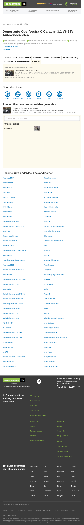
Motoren (60, 426)
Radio (46, 289)
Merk (15, 58)
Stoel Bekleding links (51, 207)
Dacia (32, 491)
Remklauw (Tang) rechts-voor (54, 275)
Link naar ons (20, 510)
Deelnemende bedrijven (71, 10)
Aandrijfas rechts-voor (51, 202)
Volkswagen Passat (9, 366)
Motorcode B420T (9, 217)
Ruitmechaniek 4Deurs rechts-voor (55, 337)
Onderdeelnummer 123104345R (14, 294)
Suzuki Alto (6, 231)
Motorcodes (61, 421)
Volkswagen (75, 491)
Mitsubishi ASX (8, 323)
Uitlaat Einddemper (50, 178)
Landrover (47, 491)
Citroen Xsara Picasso (10, 236)
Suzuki (73, 481)
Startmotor (47, 217)
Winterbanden (18, 98)
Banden (7, 98)
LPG (49, 98)
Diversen (47, 279)
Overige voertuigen (22, 62)
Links (11, 510)
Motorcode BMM (8, 178)
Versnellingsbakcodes (64, 456)
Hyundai (46, 481)
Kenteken (7, 58)
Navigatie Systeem (50, 357)
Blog (4, 515)
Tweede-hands (62, 446)
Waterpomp (48, 347)
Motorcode (37, 58)
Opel (59, 491)
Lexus (46, 496)
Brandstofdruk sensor (51, 188)
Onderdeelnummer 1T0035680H (14, 357)
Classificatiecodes (11, 46)
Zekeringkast (48, 236)
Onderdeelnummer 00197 (11, 221)
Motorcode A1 (7, 212)
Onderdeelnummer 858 (10, 241)
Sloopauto (36, 62)
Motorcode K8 (7, 275)
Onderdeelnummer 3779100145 (13, 270)
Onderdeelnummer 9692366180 (13, 226)
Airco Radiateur (49, 323)
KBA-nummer (8, 62)
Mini (58, 476)
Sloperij (59, 442)
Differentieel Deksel (50, 212)
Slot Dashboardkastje (51, 197)
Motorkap (47, 255)
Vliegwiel (47, 294)
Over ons (38, 510)
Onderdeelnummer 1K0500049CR (14, 250)
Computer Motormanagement (54, 226)
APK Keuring (34, 396)
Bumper (32, 426)
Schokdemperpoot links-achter (54, 318)
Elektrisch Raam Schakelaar (53, 241)
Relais (46, 308)
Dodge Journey (8, 347)
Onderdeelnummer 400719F (12, 337)
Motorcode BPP (8, 183)
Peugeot (60, 496)
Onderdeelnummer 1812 (11, 284)
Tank (45, 246)
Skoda (73, 476)
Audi (31, 471)
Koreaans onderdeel (37, 441)
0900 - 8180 (68, 386)
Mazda (59, 467)
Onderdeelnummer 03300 (11, 308)
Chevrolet (33, 481)
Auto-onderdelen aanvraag (12, 10)
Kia (45, 486)
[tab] (7, 58)
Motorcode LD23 (8, 265)
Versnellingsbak (49, 265)
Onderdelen (61, 431)
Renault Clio (7, 328)
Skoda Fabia (7, 289)
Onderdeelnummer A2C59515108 (14, 279)
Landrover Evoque (9, 197)
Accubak (47, 313)
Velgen (28, 98)
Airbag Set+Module (50, 342)
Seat (72, 471)
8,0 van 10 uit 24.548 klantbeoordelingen (16, 387)
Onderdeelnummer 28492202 (13, 299)
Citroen (32, 486)
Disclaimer (64, 510)
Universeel (59, 98)
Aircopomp (47, 221)
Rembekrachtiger (49, 284)
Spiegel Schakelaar (50, 333)
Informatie (7, 49)
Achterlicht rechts (49, 299)
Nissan (59, 486)
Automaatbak (34, 410)
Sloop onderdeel (62, 436)
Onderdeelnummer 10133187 (13, 333)
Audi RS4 (6, 352)
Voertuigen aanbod (52, 10)
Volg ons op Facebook (39, 381)
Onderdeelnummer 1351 (11, 313)
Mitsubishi (60, 481)
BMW (32, 476)
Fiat (45, 467)
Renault (73, 467)
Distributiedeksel (49, 362)
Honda (46, 476)
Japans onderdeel (36, 431)
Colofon (56, 510)
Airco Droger (48, 192)
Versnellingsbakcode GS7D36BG (14, 260)
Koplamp (33, 436)
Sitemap (29, 510)
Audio (39, 98)
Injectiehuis (47, 183)
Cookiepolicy (47, 510)
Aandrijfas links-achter (51, 260)
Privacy (73, 510)
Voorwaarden (12, 515)
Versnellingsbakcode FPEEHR (13, 304)
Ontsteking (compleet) (51, 328)
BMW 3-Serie (7, 207)
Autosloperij (34, 421)
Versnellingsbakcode (52, 58)
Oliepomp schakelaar (51, 366)
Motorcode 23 (7, 188)
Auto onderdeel (35, 401)
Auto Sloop (34, 406)
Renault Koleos (8, 342)
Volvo (73, 496)
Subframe (47, 250)
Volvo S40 (6, 192)
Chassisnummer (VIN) (70, 58)
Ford (45, 471)
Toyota (73, 486)
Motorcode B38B (8, 362)
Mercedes (60, 471)
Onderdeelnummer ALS (11, 318)
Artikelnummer (25, 58)
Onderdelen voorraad (32, 10)
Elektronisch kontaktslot (52, 231)
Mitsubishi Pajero (8, 246)
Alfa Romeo (34, 467)
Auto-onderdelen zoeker (38, 415)
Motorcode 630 (8, 202)
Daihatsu (33, 496)
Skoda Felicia (7, 255)
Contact (5, 510)
